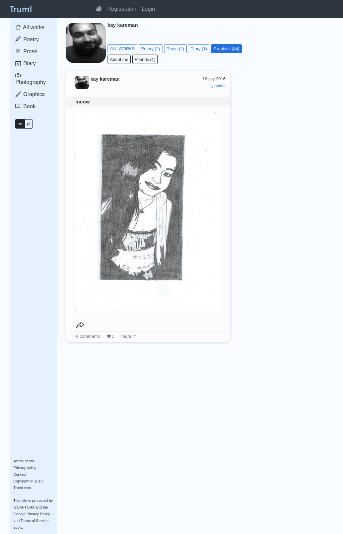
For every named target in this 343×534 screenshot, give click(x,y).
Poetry (27, 39)
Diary (25, 63)
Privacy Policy (38, 514)
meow (82, 101)
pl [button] (28, 123)
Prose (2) (175, 48)
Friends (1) (145, 59)
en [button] (19, 123)
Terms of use (24, 461)
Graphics (30, 94)
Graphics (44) (226, 48)
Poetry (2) (150, 48)
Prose (26, 51)
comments (88, 336)
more (126, 336)
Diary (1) (199, 48)
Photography (30, 79)
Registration (121, 9)
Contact (19, 474)
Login (148, 9)
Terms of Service (35, 521)
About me (119, 59)
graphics (218, 86)
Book (25, 106)
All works (30, 27)
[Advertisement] (287, 112)
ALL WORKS (122, 48)
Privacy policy (24, 468)
